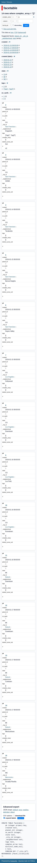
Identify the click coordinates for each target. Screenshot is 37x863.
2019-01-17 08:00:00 (11, 48)
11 (6, 555)
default (15, 810)
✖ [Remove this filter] (33, 17)
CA (5, 74)
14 (6, 705)
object (12, 812)
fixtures (9, 2)
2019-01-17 (8, 62)
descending (17, 25)
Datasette (13, 861)
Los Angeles (9, 377)
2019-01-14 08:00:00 (11, 50)
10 (6, 505)
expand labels (10, 818)
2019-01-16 (8, 67)
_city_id (25, 36)
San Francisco (10, 126)
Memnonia (9, 777)
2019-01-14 (8, 64)
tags (14, 38)
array (20, 810)
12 (6, 605)
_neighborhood (7, 38)
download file (19, 816)
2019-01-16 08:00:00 (11, 52)
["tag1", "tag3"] (9, 89)
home (4, 2)
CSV (16, 32)
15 (6, 755)
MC (5, 79)
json (12, 32)
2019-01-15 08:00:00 (11, 45)
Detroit (7, 577)
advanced (22, 32)
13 (6, 655)
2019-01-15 (8, 60)
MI (4, 77)
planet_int (18, 36)
